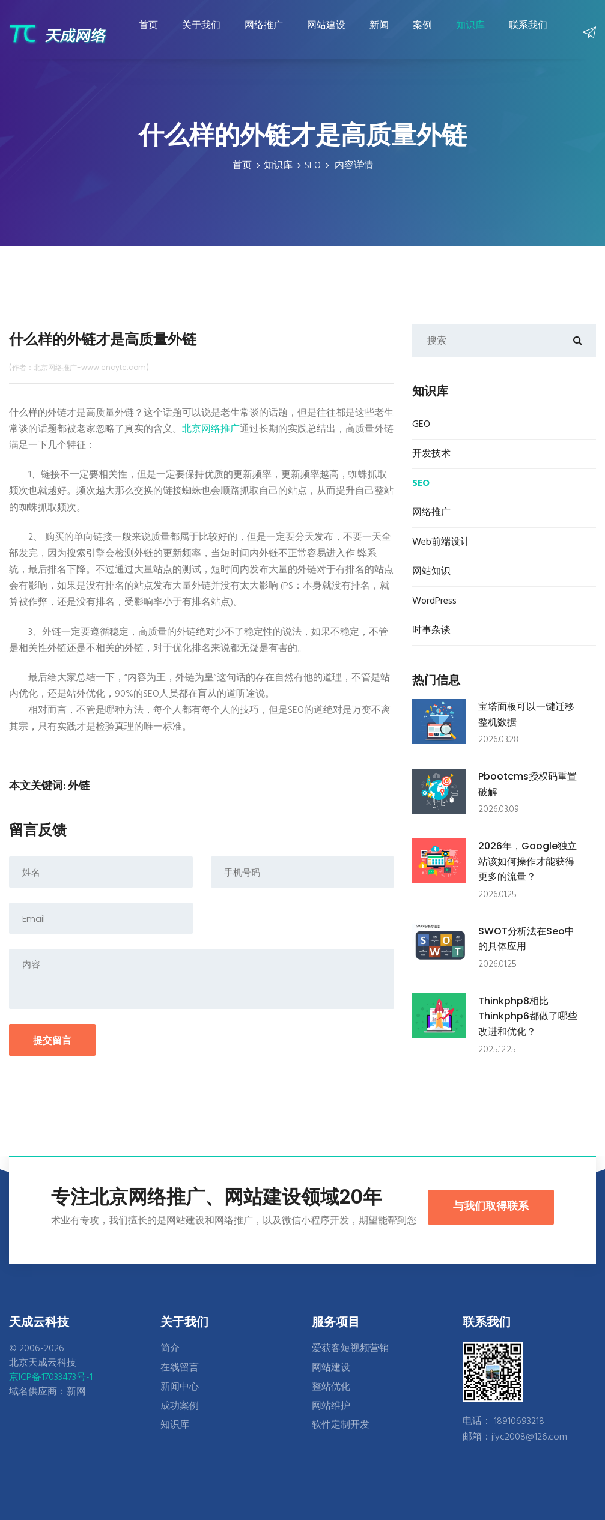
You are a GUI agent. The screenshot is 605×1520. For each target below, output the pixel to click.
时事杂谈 (431, 630)
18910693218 (519, 1421)
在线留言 (179, 1368)
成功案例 (179, 1406)
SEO (313, 166)
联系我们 (526, 34)
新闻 (377, 34)
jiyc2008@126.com (529, 1437)
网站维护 (331, 1406)
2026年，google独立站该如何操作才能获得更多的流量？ (527, 861)
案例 (420, 34)
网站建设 (324, 34)
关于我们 (199, 34)
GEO (421, 424)
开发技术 (431, 454)
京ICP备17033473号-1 (51, 1377)
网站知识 (431, 572)
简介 (170, 1349)
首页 (146, 34)
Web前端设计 (441, 542)
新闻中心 (179, 1387)
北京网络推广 (211, 429)
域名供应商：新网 (47, 1392)
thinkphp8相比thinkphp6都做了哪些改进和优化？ (527, 1016)
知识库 (468, 34)
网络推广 (262, 34)
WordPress (434, 601)
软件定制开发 (340, 1425)
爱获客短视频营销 (350, 1349)
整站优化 (331, 1387)
